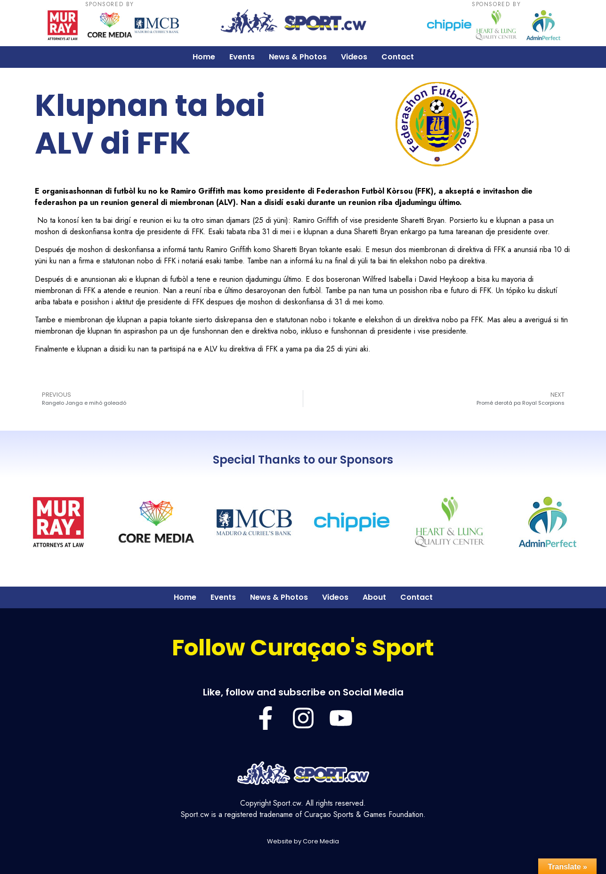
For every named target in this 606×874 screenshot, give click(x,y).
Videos (354, 56)
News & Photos (298, 56)
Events (242, 56)
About (374, 597)
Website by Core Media (303, 841)
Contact (397, 56)
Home (204, 56)
